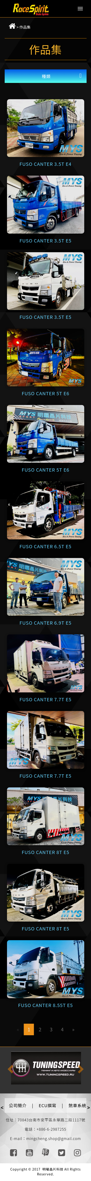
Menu (80, 8)
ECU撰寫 (47, 1105)
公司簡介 (18, 1105)
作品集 (25, 27)
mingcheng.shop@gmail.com (53, 1138)
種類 (46, 76)
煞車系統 (77, 1105)
